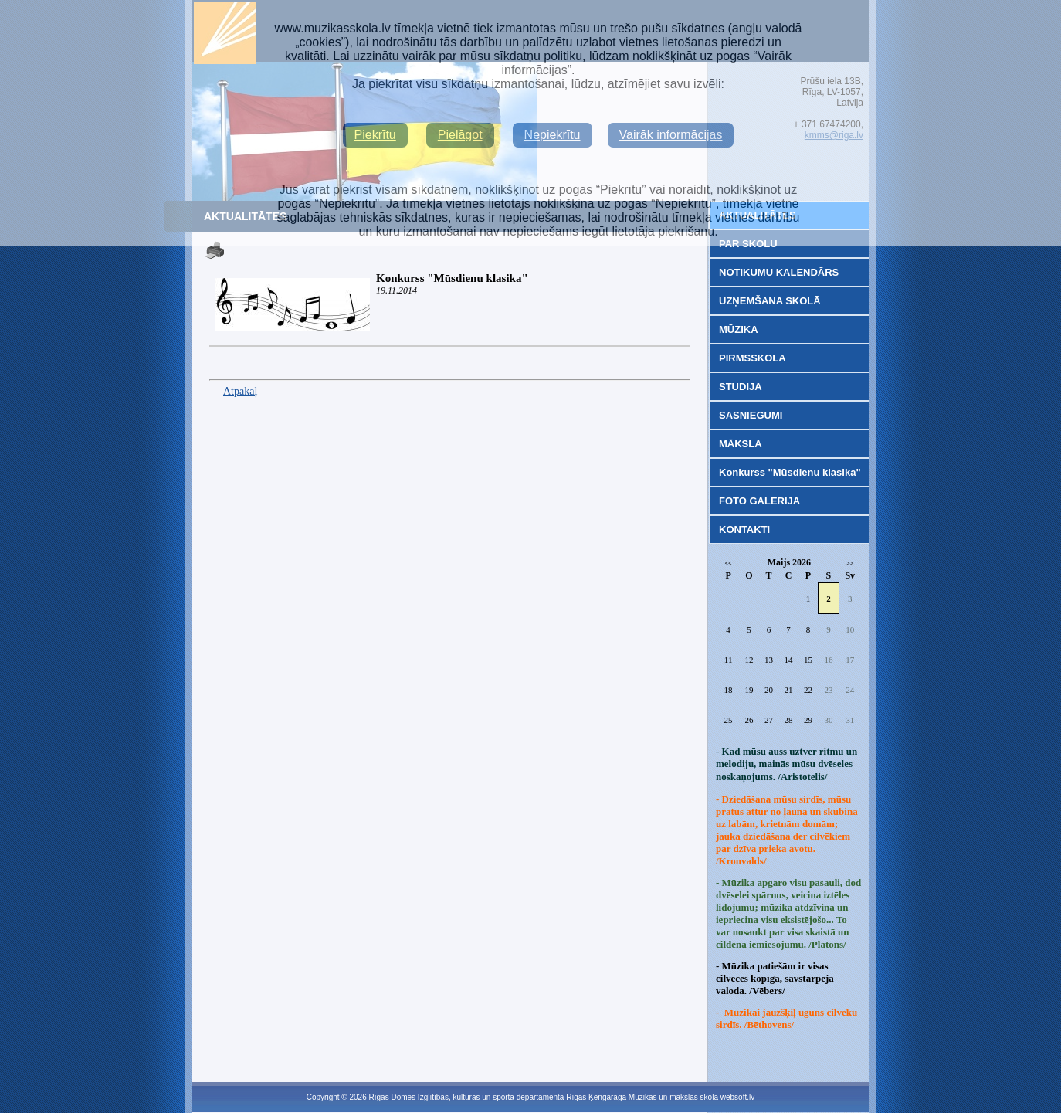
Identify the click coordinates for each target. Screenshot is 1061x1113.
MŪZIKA (738, 329)
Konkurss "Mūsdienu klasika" (452, 278)
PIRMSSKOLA (752, 358)
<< (728, 563)
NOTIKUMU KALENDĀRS (779, 272)
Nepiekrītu (552, 134)
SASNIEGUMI (750, 415)
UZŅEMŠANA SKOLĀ (770, 301)
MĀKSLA (740, 444)
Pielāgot (460, 134)
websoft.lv (737, 1097)
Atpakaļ (240, 391)
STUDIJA (740, 386)
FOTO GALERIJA (759, 501)
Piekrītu (375, 134)
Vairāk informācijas (671, 134)
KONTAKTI (744, 529)
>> (849, 563)
